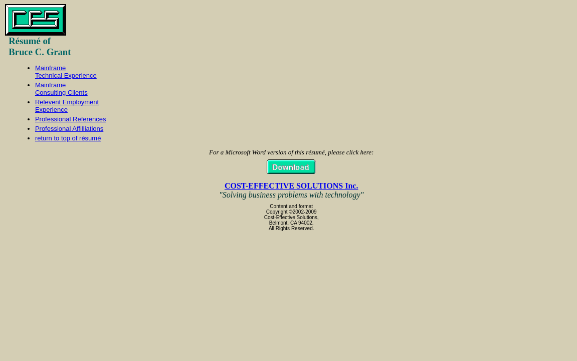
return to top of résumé (68, 138)
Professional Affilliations (69, 128)
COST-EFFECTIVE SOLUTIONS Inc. (291, 186)
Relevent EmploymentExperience (67, 105)
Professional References (70, 119)
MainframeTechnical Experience (66, 71)
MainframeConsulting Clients (61, 88)
